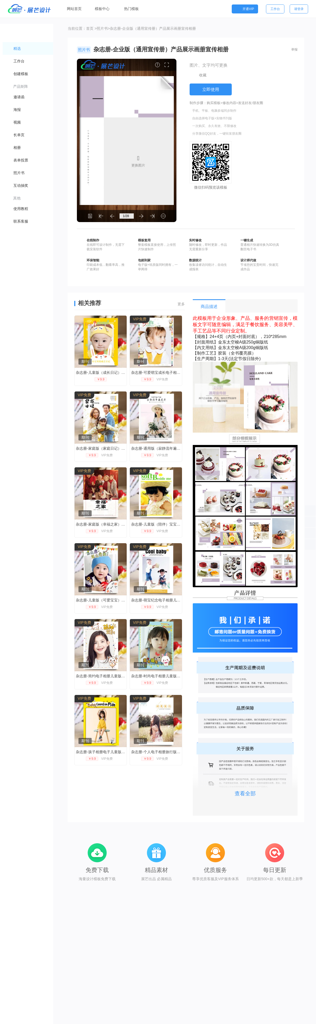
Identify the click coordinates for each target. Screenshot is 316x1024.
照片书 (102, 28)
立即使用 (210, 89)
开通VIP (245, 9)
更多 (181, 304)
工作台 (275, 9)
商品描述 (209, 306)
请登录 (299, 9)
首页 (89, 28)
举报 (294, 49)
